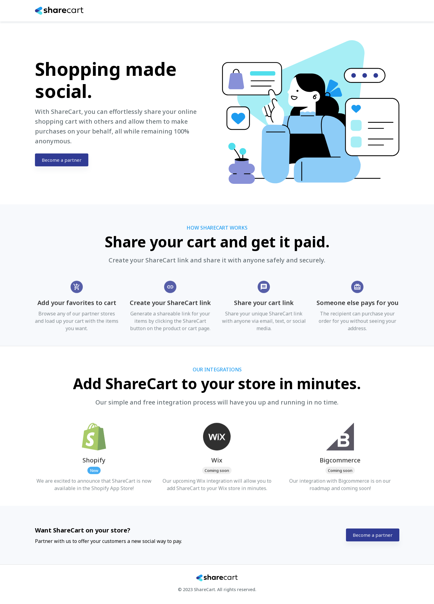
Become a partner (61, 159)
